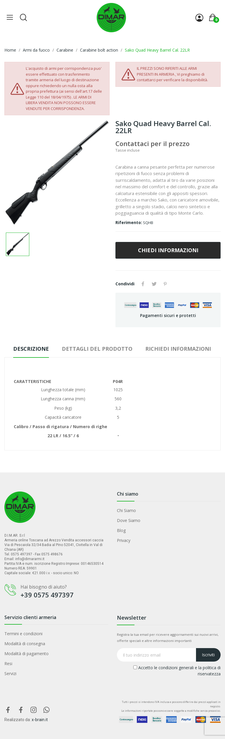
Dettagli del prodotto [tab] (97, 348)
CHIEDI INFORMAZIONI (168, 250)
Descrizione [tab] (31, 348)
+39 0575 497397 (47, 595)
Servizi (10, 673)
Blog (121, 530)
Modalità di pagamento (26, 653)
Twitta (154, 283)
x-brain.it (40, 719)
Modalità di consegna (24, 643)
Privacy (123, 540)
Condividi (143, 283)
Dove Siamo (128, 520)
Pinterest (165, 283)
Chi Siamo (126, 510)
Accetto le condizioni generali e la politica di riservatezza (177, 671)
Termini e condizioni (23, 633)
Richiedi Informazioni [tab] (178, 348)
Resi (8, 663)
